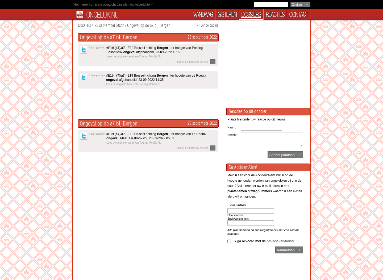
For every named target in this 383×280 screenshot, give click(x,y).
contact (298, 14)
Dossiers (84, 25)
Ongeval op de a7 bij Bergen (148, 25)
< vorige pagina (207, 25)
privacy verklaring (280, 241)
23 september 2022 (109, 25)
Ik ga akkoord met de (264, 241)
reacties (275, 14)
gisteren (227, 14)
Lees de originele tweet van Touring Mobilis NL (133, 56)
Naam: (231, 127)
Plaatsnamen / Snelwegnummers (238, 217)
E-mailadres (236, 205)
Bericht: (232, 134)
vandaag (203, 14)
